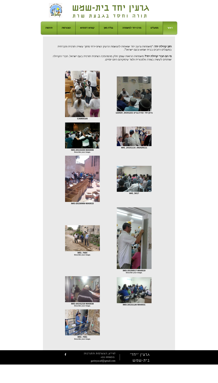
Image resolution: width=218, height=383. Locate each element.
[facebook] (65, 354)
